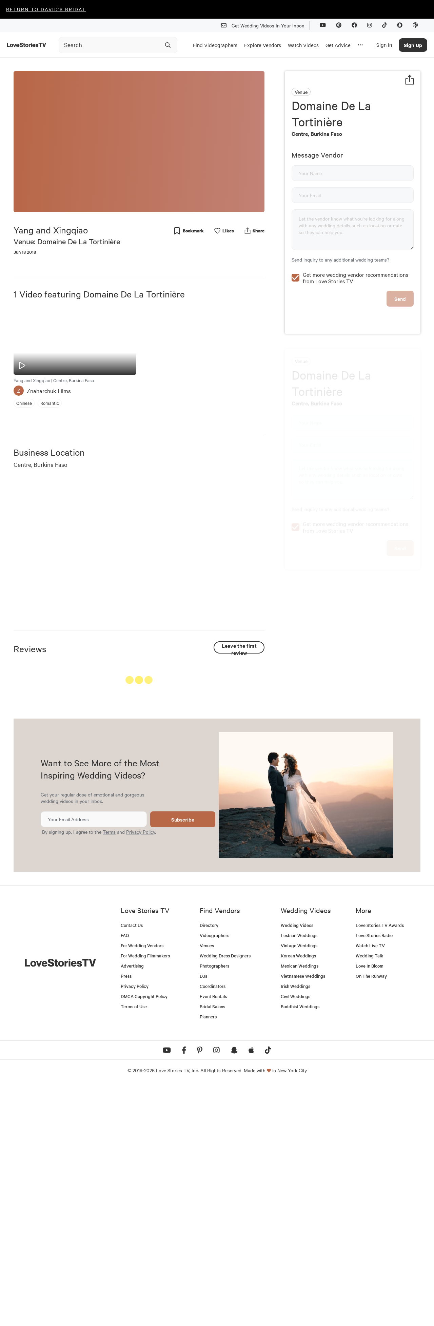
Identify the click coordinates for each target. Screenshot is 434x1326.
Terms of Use (134, 1246)
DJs (203, 1216)
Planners (208, 1256)
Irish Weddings (295, 1226)
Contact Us (132, 1165)
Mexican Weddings (299, 1205)
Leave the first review (239, 648)
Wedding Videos (297, 1165)
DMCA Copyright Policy (144, 1236)
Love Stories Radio (374, 1175)
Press (126, 1216)
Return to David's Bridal (46, 9)
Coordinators (212, 1226)
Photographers (214, 1205)
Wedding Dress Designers (225, 1195)
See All (239, 681)
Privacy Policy (140, 1072)
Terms (109, 1072)
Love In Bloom (369, 1205)
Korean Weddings (298, 1195)
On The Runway (371, 1216)
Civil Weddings (295, 1236)
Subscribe (182, 1059)
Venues (207, 1185)
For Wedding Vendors (142, 1185)
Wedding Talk (369, 1195)
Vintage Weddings (299, 1185)
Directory (209, 1165)
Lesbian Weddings (299, 1175)
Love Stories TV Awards (380, 1165)
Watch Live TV (370, 1185)
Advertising (132, 1205)
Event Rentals (213, 1236)
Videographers (214, 1175)
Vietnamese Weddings (303, 1216)
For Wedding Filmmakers (145, 1195)
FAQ (125, 1175)
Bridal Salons (212, 1246)
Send (400, 284)
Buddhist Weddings (300, 1246)
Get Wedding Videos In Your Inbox (265, 25)
